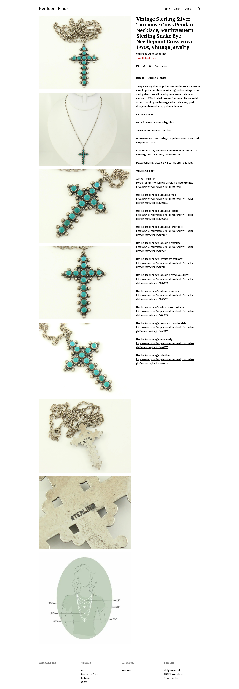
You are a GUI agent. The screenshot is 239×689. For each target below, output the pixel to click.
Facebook (126, 670)
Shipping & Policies (157, 78)
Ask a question (161, 66)
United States (154, 53)
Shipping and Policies (90, 674)
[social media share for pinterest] (150, 66)
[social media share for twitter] (144, 66)
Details (140, 78)
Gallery (177, 8)
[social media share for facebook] (137, 66)
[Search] (199, 9)
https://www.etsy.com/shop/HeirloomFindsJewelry (159, 186)
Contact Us (85, 678)
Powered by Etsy (171, 678)
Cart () (188, 8)
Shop (167, 8)
